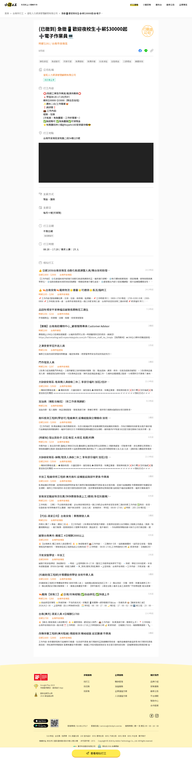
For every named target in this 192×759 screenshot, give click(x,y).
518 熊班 (50, 736)
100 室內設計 (85, 736)
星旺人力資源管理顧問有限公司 (42, 13)
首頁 (7, 13)
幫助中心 (154, 700)
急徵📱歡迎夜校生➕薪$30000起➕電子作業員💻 (83, 13)
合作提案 (154, 705)
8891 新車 (122, 736)
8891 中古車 (132, 736)
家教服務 (154, 686)
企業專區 (183, 4)
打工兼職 (134, 4)
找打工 (87, 681)
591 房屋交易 (73, 736)
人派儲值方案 (121, 695)
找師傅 (64, 736)
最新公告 (170, 4)
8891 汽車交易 (111, 736)
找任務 (87, 686)
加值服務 (119, 686)
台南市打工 (18, 13)
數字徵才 (142, 736)
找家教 (87, 691)
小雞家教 (147, 4)
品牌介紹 (154, 681)
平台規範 (154, 695)
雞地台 (159, 4)
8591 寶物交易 (98, 736)
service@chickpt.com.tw (111, 725)
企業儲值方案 (121, 691)
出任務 (57, 736)
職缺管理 (119, 681)
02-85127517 (82, 725)
